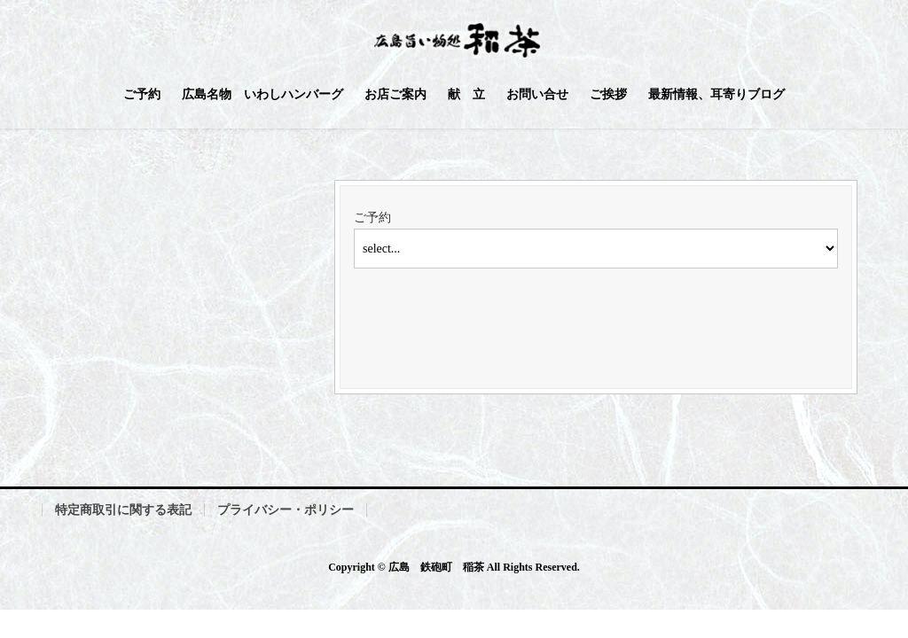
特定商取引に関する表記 (123, 510)
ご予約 (372, 217)
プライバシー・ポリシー (285, 510)
